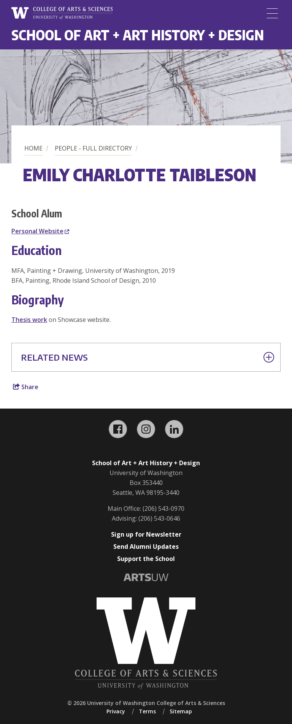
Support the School (146, 558)
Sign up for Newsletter (146, 534)
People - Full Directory (93, 148)
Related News (147, 357)
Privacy (115, 711)
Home (33, 148)
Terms (147, 711)
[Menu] (272, 13)
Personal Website (40, 231)
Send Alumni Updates (146, 546)
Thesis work (29, 319)
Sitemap (181, 711)
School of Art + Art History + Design (137, 34)
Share (25, 387)
